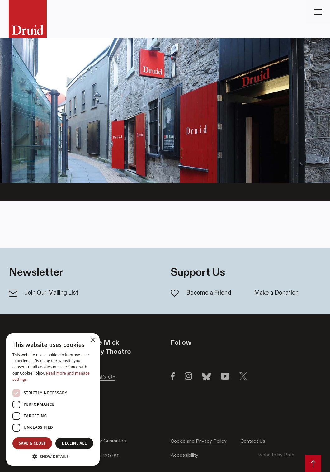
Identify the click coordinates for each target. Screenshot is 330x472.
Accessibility (184, 455)
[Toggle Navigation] (318, 12)
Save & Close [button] (32, 443)
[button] (52, 456)
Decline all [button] (74, 443)
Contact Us (252, 441)
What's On (103, 377)
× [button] (92, 340)
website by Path (276, 455)
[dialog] (53, 399)
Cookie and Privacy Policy (199, 441)
